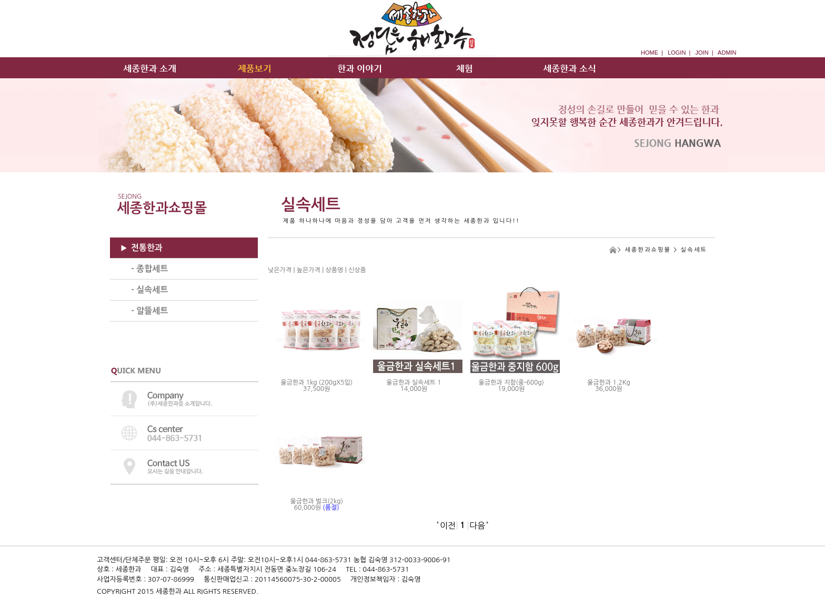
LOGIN (677, 52)
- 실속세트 (149, 290)
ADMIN (727, 52)
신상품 (357, 270)
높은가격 (308, 270)
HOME (649, 52)
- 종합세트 (149, 269)
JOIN (702, 52)
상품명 (335, 270)
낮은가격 (279, 270)
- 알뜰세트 (149, 311)
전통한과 (147, 248)
